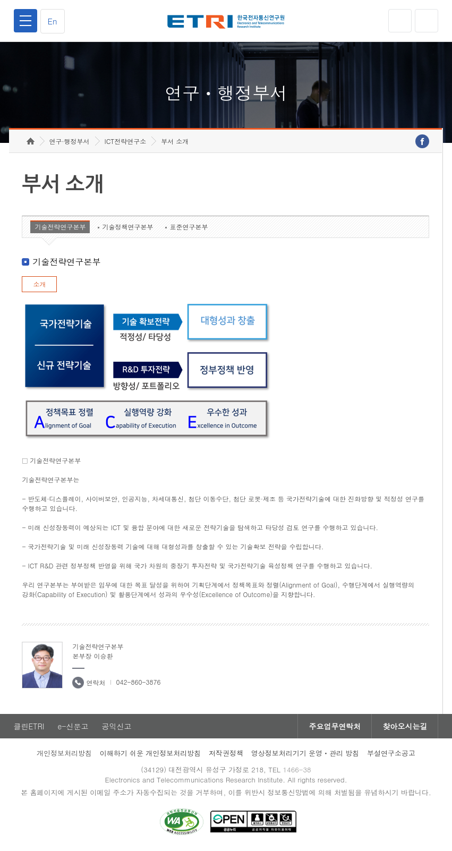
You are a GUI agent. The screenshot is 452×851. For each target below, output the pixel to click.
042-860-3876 (138, 681)
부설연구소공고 (391, 753)
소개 (39, 283)
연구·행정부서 (69, 141)
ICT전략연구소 (126, 141)
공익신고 (117, 726)
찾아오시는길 (404, 726)
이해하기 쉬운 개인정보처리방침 (150, 753)
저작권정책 (226, 753)
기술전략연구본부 (60, 226)
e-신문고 (72, 726)
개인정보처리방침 (64, 753)
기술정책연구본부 (127, 226)
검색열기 (426, 20)
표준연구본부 (188, 226)
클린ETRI (29, 726)
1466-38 (297, 769)
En (52, 21)
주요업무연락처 (335, 726)
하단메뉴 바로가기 (0, 0)
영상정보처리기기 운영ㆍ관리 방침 (305, 753)
